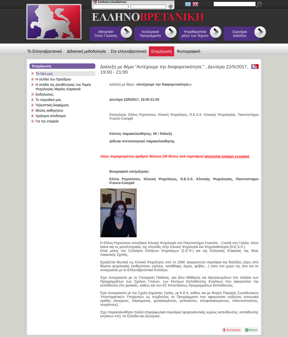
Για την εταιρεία (47, 121)
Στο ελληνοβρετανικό (129, 51)
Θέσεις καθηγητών (49, 110)
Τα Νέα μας (44, 74)
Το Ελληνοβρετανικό (44, 51)
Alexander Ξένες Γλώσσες (105, 34)
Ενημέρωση (161, 51)
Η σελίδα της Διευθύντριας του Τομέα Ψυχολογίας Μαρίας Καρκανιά (63, 87)
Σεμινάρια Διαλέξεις (239, 34)
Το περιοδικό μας (48, 100)
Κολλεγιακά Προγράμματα (150, 34)
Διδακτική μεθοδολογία (86, 51)
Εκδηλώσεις (45, 94)
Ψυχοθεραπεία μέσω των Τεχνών (195, 34)
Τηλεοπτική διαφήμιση (52, 105)
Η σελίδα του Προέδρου (53, 79)
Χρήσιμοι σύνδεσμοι (51, 116)
